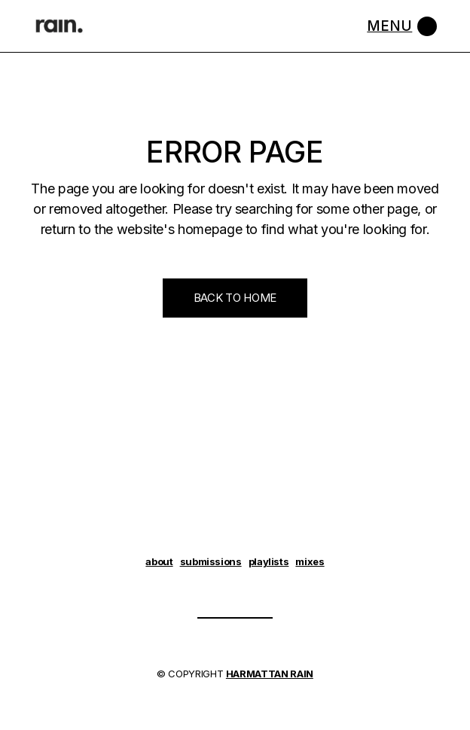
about (158, 561)
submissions (211, 561)
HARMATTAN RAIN (269, 674)
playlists (269, 561)
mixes (309, 561)
